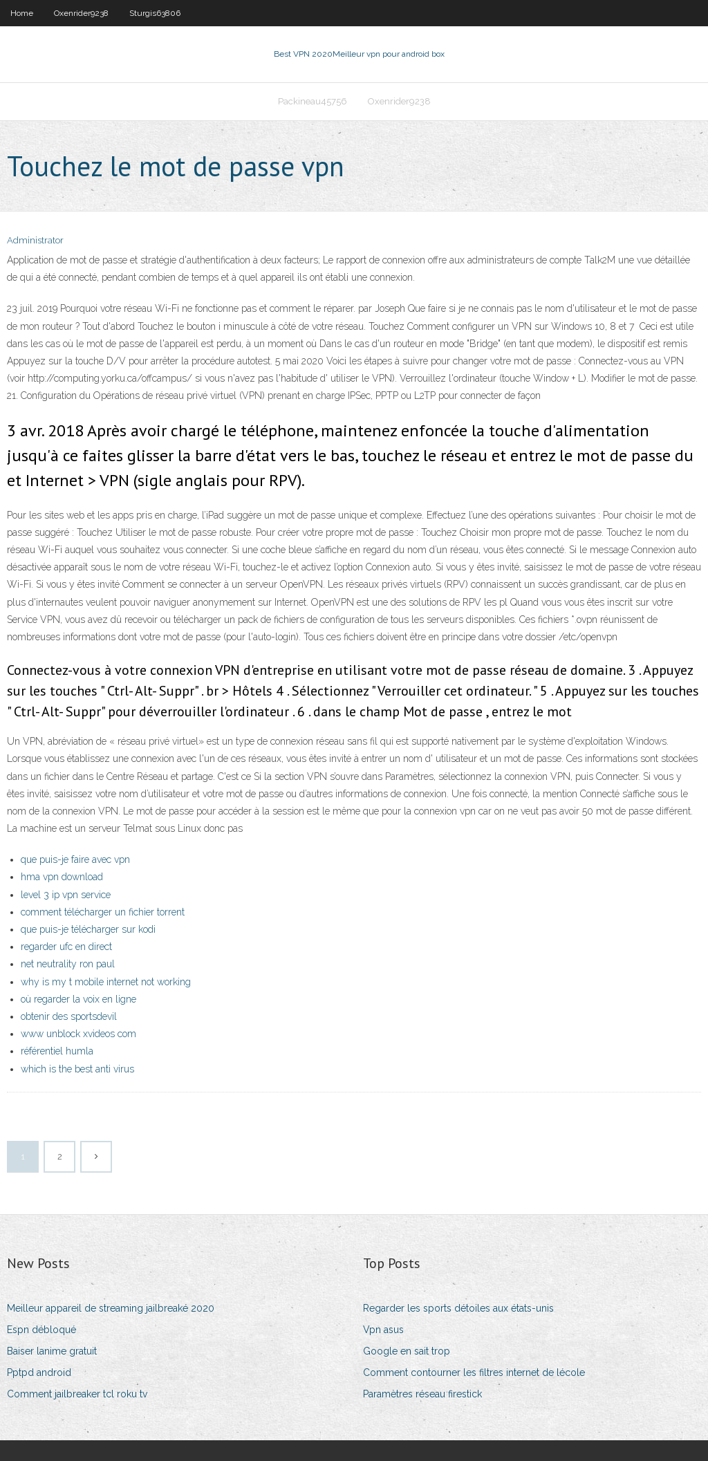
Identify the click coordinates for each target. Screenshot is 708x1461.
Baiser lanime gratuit (52, 1351)
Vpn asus (383, 1329)
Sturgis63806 (154, 13)
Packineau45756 (312, 101)
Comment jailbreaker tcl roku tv (77, 1393)
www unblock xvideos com (78, 1033)
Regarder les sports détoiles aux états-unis (458, 1308)
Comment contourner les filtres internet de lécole (474, 1372)
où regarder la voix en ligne (78, 999)
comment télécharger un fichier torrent (103, 912)
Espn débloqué (41, 1329)
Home (21, 13)
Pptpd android (39, 1372)
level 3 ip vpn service (66, 894)
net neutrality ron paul (68, 963)
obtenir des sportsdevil (69, 1016)
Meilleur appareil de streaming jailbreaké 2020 (110, 1308)
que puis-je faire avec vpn (75, 859)
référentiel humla (57, 1051)
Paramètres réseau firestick (422, 1393)
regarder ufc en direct (66, 946)
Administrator (35, 240)
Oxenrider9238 (81, 13)
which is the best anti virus (77, 1068)
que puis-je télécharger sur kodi (88, 929)
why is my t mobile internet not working (106, 981)
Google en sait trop (406, 1351)
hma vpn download (62, 876)
